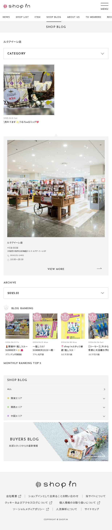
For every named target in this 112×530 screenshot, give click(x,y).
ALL (9, 389)
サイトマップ (92, 509)
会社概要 (11, 496)
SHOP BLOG (53, 17)
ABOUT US (73, 17)
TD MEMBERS (93, 17)
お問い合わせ (70, 496)
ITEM (37, 17)
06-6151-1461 (17, 255)
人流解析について (66, 509)
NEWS (6, 17)
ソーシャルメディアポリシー (29, 509)
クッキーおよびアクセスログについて (26, 502)
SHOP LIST (22, 17)
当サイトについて (96, 496)
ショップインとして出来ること (45, 496)
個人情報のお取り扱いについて (77, 502)
